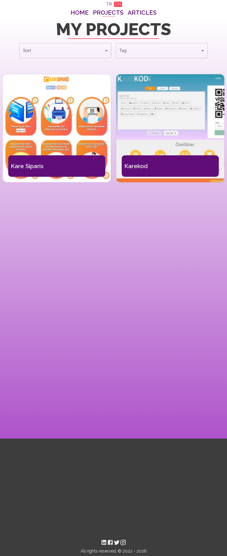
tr (109, 4)
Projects (108, 12)
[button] (65, 50)
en (118, 4)
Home (80, 12)
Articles (142, 12)
